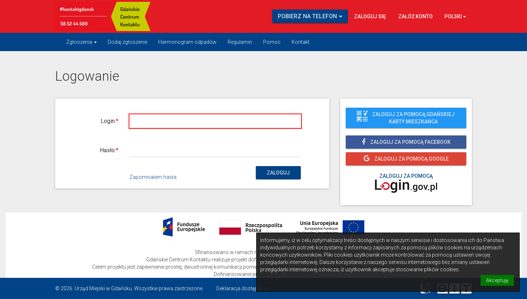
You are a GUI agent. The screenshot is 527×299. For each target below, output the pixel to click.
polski (455, 16)
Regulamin (240, 42)
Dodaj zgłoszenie (127, 42)
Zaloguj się (370, 16)
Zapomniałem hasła (153, 177)
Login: (108, 121)
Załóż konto (415, 16)
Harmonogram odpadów (187, 42)
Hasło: (108, 150)
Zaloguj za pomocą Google (406, 159)
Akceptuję (497, 280)
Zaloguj (278, 173)
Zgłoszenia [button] (81, 42)
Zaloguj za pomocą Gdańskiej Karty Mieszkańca (406, 118)
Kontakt (301, 42)
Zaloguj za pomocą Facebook (406, 142)
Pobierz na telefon (310, 16)
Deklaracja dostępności (243, 288)
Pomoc (272, 42)
